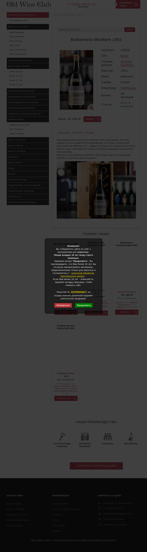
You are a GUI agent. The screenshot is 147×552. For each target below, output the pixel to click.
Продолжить (84, 305)
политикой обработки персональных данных (77, 274)
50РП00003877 (79, 292)
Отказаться (63, 305)
